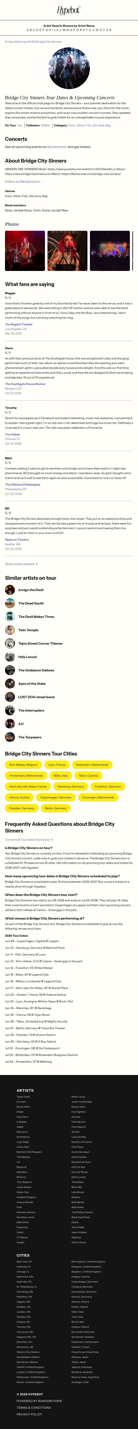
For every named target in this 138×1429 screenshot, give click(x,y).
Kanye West (78, 1106)
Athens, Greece (80, 1301)
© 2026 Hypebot (30, 1394)
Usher (20, 1232)
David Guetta (79, 1156)
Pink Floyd (77, 1146)
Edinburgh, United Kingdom (32, 1377)
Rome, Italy (78, 1321)
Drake (20, 1111)
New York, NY (24, 1261)
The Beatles (23, 1156)
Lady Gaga (23, 1141)
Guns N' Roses (80, 1172)
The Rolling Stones (82, 1212)
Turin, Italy (77, 1316)
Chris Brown (79, 1121)
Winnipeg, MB (25, 1291)
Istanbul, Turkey (81, 1346)
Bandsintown (57, 147)
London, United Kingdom (31, 1372)
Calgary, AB (23, 1301)
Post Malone (79, 1126)
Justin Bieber (24, 1187)
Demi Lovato (79, 1177)
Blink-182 (77, 1187)
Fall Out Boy (78, 1167)
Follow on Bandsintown (24, 181)
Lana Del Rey (79, 1136)
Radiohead (78, 1207)
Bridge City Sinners (48, 42)
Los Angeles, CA (16, 329)
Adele (20, 1126)
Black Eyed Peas (81, 1217)
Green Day (23, 1192)
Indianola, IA (24, 1266)
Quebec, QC (24, 1306)
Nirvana (76, 1116)
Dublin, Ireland (80, 1306)
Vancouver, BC (25, 1331)
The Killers (78, 1182)
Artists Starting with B (20, 42)
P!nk (19, 1207)
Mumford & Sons (81, 1161)
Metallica (22, 1172)
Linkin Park (23, 1146)
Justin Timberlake (82, 1101)
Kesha (75, 1222)
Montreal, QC (24, 1341)
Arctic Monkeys (80, 1151)
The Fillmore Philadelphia (22, 484)
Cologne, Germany (82, 1286)
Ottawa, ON (23, 1321)
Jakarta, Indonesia (82, 1367)
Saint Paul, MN (25, 1276)
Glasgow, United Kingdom (86, 1266)
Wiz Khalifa (78, 1227)
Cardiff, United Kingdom (30, 1367)
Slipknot (76, 1237)
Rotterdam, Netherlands (92, 765)
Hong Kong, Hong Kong (85, 1351)
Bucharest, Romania (83, 1331)
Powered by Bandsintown (39, 1401)
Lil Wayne (22, 1237)
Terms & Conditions (34, 1408)
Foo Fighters (79, 1111)
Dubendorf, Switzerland (85, 1341)
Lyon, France (56, 765)
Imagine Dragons (26, 1197)
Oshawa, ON (24, 1316)
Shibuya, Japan (80, 1356)
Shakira (76, 1197)
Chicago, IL (23, 1271)
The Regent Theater (18, 324)
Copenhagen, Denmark (55, 797)
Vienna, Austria (19, 797)
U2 (18, 1161)
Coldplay (22, 1121)
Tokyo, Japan (79, 1362)
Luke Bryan (78, 1192)
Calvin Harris (79, 1242)
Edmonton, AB (25, 1346)
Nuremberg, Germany (84, 1291)
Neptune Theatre (17, 539)
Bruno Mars (23, 1106)
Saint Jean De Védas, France (28, 786)
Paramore (22, 1227)
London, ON (23, 1311)
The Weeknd (24, 1182)
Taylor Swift (23, 1096)
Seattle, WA (13, 544)
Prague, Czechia (81, 1276)
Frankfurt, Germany (108, 786)
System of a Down (82, 1141)
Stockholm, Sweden (83, 1336)
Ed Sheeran (23, 1136)
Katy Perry (23, 1116)
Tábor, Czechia (88, 775)
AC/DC (76, 1131)
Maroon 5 (22, 1131)
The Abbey (12, 434)
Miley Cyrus (78, 1096)
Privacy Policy (29, 1414)
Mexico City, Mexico (28, 1351)
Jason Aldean (79, 1232)
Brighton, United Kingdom (86, 1271)
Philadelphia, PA (15, 489)
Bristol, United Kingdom (30, 1382)
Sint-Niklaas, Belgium (23, 765)
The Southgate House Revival (25, 384)
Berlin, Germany (56, 808)
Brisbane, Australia (82, 1372)
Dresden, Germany (21, 808)
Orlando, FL (12, 439)
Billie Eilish (23, 1222)
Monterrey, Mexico (27, 1362)
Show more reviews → (21, 564)
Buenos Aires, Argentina (85, 1377)
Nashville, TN (24, 1281)
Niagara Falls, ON (26, 1336)
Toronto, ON (24, 1326)
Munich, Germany (82, 1296)
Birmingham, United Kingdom (89, 1261)
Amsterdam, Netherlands (26, 775)
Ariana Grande (25, 1202)
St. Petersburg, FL (27, 1286)
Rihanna (21, 1177)
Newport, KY (13, 388)
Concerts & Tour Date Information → (29, 839)
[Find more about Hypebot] (69, 10)
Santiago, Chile (80, 1382)
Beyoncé (22, 1167)
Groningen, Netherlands (98, 797)
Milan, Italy (61, 775)
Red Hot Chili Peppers (29, 1151)
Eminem (21, 1101)
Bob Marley (78, 1202)
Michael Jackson (26, 1212)
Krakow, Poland (80, 1326)
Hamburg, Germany (70, 786)
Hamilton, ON (24, 1296)
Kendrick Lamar (26, 1217)
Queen (20, 1242)
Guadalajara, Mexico (28, 1356)
